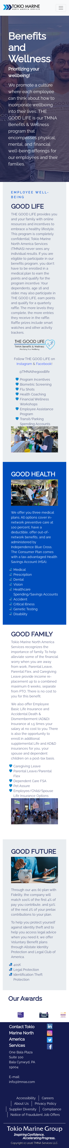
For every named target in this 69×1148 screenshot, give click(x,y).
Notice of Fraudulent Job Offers (35, 1115)
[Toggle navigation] (61, 8)
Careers (48, 1098)
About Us (21, 1103)
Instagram (24, 364)
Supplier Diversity (22, 1109)
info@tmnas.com (22, 1082)
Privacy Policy (45, 1103)
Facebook (44, 364)
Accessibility (26, 1098)
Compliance (52, 1109)
